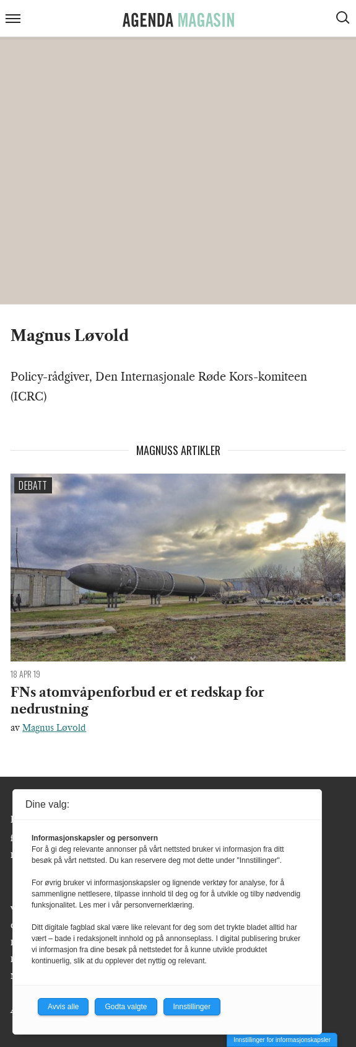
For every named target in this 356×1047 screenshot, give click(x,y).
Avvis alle (63, 1006)
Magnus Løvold (54, 727)
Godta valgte (126, 1006)
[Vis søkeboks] (344, 19)
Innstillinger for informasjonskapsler (282, 1039)
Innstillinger (192, 1006)
